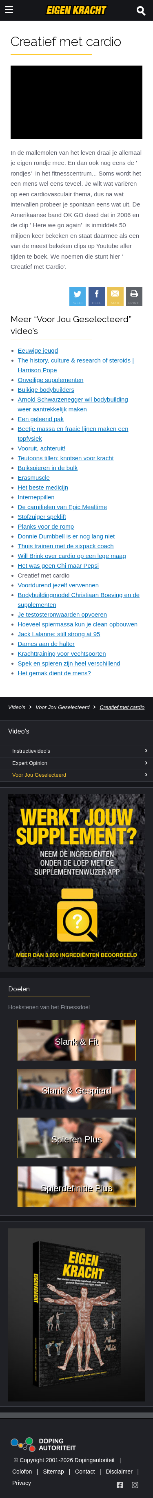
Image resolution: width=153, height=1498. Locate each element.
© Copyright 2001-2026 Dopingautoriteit (64, 1460)
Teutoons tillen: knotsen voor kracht (66, 458)
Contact (85, 1471)
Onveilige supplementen (51, 379)
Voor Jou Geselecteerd (62, 707)
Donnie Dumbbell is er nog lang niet (66, 536)
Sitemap (53, 1471)
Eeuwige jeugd (38, 350)
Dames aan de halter (46, 643)
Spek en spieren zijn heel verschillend (69, 663)
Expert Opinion (29, 763)
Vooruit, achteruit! (42, 448)
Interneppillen (36, 497)
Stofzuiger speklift (42, 516)
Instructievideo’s (31, 751)
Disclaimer (119, 1471)
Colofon (22, 1471)
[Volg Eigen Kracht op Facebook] (120, 1485)
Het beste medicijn (43, 487)
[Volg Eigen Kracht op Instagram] (135, 1485)
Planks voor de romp (46, 526)
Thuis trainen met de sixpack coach (66, 546)
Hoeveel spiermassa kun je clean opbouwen (78, 624)
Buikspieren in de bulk (48, 467)
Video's (16, 707)
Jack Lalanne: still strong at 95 (59, 633)
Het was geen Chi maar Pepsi (58, 565)
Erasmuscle (34, 477)
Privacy (21, 1483)
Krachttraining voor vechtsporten (62, 653)
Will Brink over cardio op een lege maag (72, 555)
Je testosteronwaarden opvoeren (62, 614)
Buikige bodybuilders (46, 389)
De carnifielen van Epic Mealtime (62, 506)
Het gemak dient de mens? (54, 673)
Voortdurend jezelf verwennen (58, 585)
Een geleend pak (41, 418)
